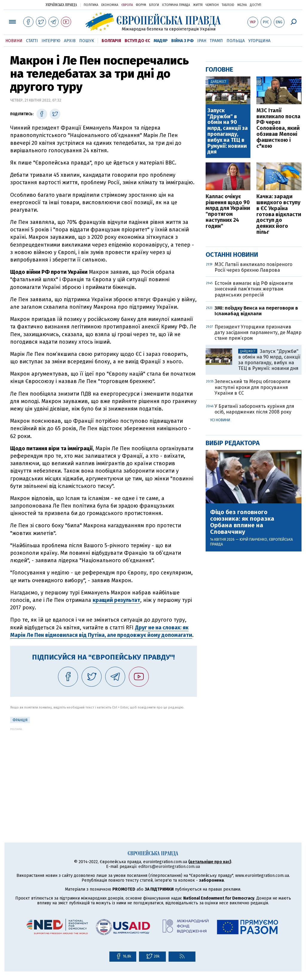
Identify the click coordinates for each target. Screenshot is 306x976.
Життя (198, 5)
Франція (20, 720)
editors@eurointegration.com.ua (169, 866)
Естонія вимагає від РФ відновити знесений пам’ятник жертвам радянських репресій (254, 288)
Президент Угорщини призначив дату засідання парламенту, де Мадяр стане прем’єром (258, 332)
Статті (32, 40)
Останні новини (232, 254)
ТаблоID (228, 5)
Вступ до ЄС (137, 40)
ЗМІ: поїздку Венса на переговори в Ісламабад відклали (256, 310)
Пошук (86, 40)
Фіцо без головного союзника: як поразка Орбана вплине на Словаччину (242, 522)
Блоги (154, 5)
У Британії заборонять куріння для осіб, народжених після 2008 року (254, 409)
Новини (13, 40)
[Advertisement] (103, 772)
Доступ (255, 5)
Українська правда (61, 4)
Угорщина (259, 40)
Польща (236, 40)
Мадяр (161, 40)
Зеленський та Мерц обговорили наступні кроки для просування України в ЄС (252, 387)
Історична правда (176, 5)
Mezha (242, 5)
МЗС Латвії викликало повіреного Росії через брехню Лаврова (253, 267)
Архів (70, 40)
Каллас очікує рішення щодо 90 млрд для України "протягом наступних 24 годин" (228, 211)
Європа (127, 5)
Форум (141, 5)
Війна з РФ (182, 40)
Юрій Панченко (253, 539)
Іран (201, 40)
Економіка (109, 5)
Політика (91, 5)
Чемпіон (212, 5)
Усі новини (220, 420)
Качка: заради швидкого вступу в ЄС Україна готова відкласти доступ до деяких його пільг (278, 214)
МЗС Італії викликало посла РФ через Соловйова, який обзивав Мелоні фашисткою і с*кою (278, 128)
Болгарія (111, 40)
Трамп (216, 40)
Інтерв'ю (51, 40)
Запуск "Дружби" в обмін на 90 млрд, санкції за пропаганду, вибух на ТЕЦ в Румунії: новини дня (227, 131)
